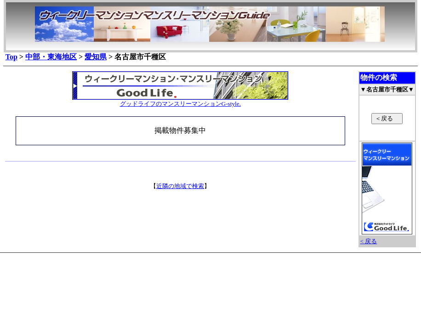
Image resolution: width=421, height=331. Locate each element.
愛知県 (96, 57)
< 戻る (368, 241)
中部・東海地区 (51, 57)
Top (11, 57)
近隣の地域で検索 (180, 186)
